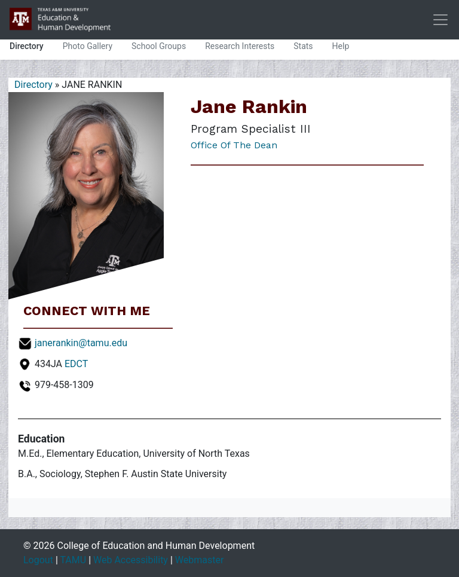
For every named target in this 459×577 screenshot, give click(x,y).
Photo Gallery (87, 46)
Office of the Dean (234, 145)
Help (341, 46)
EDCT (76, 364)
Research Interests (239, 46)
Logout (38, 560)
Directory (27, 46)
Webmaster (199, 560)
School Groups (158, 46)
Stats (303, 46)
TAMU (73, 560)
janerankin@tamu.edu (81, 343)
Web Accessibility (130, 560)
